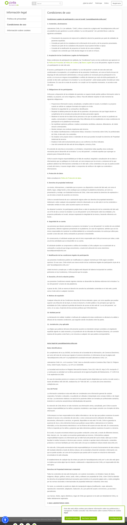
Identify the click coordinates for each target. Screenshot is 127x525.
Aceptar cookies (72, 518)
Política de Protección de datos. (71, 178)
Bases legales (52, 519)
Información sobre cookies (19, 30)
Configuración (115, 518)
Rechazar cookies (89, 518)
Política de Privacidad (56, 62)
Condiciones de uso (16, 24)
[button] (34, 3)
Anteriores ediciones (40, 519)
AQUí (66, 513)
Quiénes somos (27, 519)
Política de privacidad (16, 19)
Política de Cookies (71, 62)
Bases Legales (87, 62)
